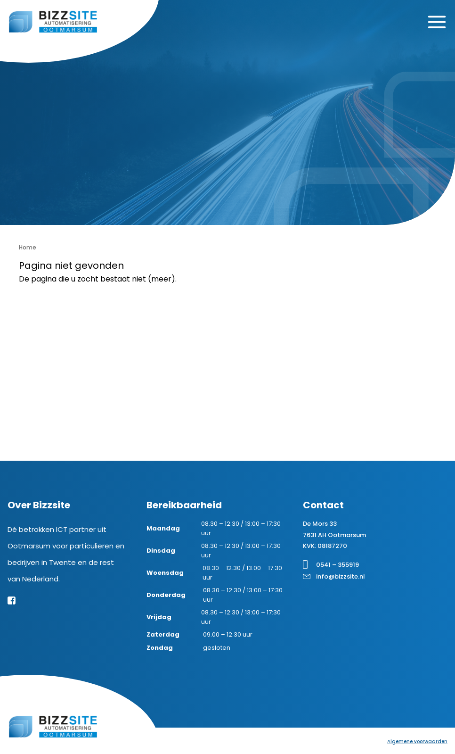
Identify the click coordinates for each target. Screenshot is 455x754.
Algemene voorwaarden (417, 741)
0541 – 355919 (337, 564)
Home (27, 247)
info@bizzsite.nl (340, 576)
